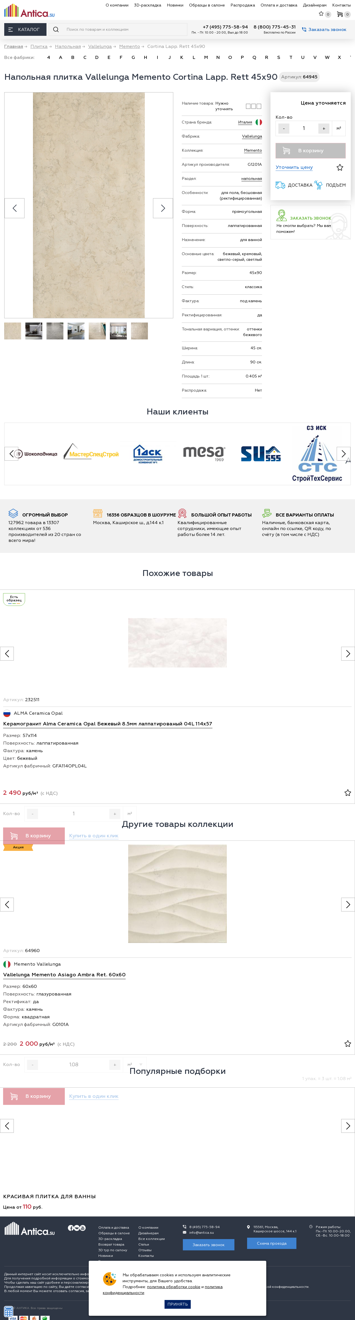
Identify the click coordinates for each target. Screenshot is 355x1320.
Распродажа (242, 5)
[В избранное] (340, 167)
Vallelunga (252, 136)
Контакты (341, 5)
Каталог (24, 29)
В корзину (303, 150)
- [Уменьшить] (284, 128)
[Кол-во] (303, 128)
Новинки (175, 5)
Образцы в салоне (207, 5)
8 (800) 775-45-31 (275, 27)
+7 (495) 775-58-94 (225, 27)
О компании (117, 5)
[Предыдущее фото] (7, 654)
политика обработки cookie (173, 1286)
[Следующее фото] (348, 654)
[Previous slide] (15, 208)
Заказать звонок (324, 29)
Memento (253, 150)
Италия (245, 122)
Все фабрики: (19, 57)
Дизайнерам (315, 5)
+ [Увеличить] (324, 128)
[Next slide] (163, 208)
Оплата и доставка (279, 5)
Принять (177, 1304)
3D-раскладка (147, 5)
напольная (251, 178)
